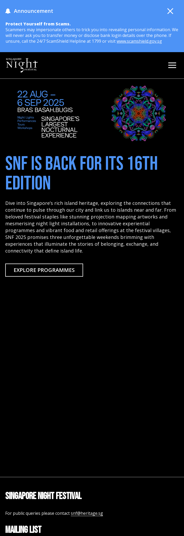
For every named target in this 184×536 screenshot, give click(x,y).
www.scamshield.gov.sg (139, 41)
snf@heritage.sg (87, 513)
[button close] (170, 11)
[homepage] (21, 65)
